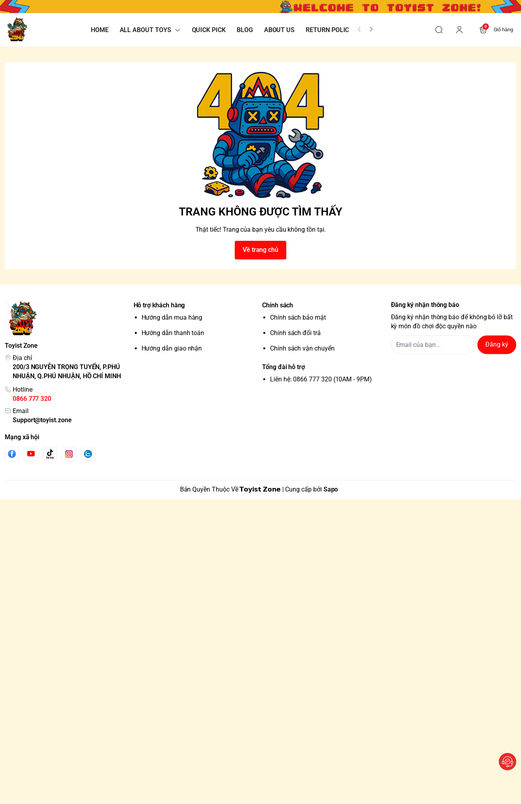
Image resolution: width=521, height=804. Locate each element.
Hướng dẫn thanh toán (173, 333)
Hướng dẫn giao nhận (172, 348)
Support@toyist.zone (42, 420)
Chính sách (277, 305)
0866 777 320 (32, 398)
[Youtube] (31, 453)
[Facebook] (12, 454)
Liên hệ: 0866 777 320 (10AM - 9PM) (321, 379)
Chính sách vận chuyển (302, 348)
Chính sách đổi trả (295, 333)
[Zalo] (88, 454)
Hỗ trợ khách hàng (159, 305)
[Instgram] (69, 454)
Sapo (331, 489)
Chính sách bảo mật (298, 317)
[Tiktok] (50, 454)
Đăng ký (496, 344)
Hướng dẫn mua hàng (172, 317)
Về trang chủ (260, 249)
